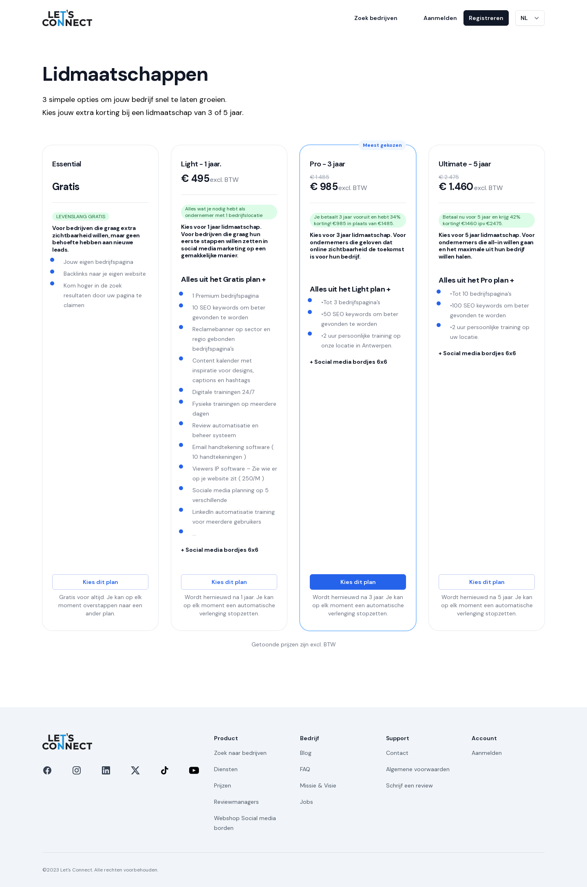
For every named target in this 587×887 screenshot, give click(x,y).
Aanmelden (440, 18)
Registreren (486, 18)
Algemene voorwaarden (418, 769)
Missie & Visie (318, 785)
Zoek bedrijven (375, 18)
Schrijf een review (409, 785)
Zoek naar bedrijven (240, 752)
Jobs (306, 801)
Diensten (226, 769)
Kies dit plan (100, 582)
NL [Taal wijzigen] (524, 18)
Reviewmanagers (236, 801)
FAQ (305, 769)
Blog (305, 752)
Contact (397, 752)
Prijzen (222, 785)
